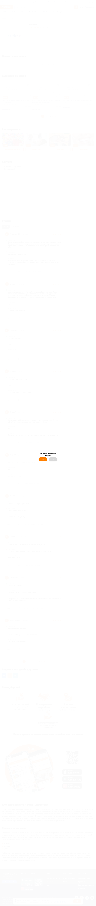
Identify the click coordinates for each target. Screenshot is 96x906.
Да (43, 459)
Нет (53, 459)
